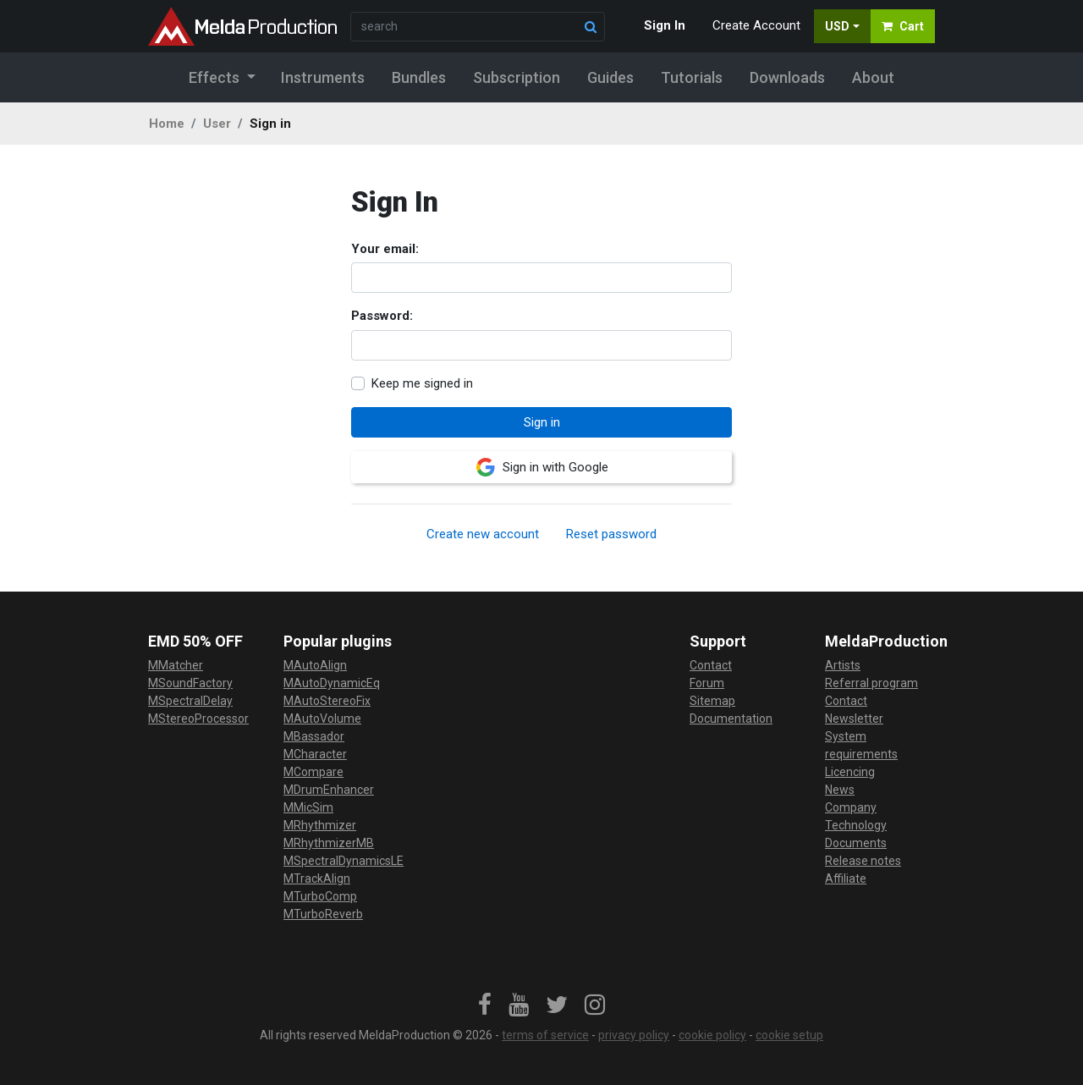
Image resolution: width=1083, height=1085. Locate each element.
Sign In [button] (664, 25)
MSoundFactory (190, 683)
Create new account (482, 534)
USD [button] (837, 26)
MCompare (313, 772)
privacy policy (633, 1035)
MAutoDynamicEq (331, 683)
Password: (382, 315)
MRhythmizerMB (328, 843)
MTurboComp (320, 896)
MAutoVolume (322, 718)
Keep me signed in (422, 383)
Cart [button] (903, 26)
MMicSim (308, 807)
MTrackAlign (316, 878)
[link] (485, 1005)
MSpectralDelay (190, 701)
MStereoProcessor (198, 718)
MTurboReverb (323, 914)
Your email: (385, 248)
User (217, 123)
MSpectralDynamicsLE (343, 860)
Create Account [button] (756, 25)
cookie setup (789, 1035)
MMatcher (175, 665)
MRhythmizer (319, 825)
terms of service (545, 1035)
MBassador (313, 736)
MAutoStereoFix (327, 701)
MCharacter (315, 754)
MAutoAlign (315, 665)
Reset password (611, 534)
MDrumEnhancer (328, 789)
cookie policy (712, 1035)
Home (166, 123)
